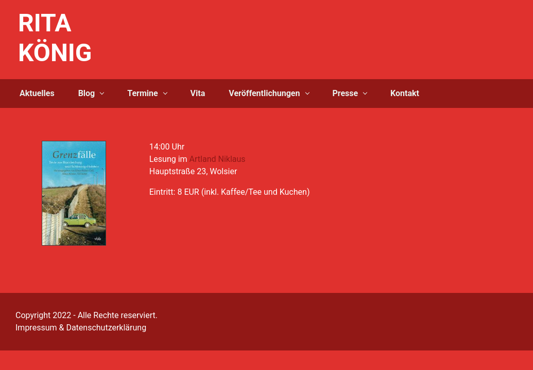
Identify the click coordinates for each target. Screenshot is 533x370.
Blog (86, 93)
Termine (142, 93)
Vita (198, 93)
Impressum (36, 327)
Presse (345, 93)
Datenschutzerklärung (106, 327)
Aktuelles (37, 93)
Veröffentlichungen (264, 93)
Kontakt (404, 93)
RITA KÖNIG (55, 37)
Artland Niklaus (218, 159)
